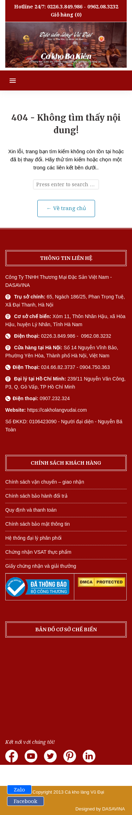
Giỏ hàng (62, 15)
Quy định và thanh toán (31, 510)
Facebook (25, 801)
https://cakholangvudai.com (57, 410)
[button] (8, 80)
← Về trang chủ (66, 208)
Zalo (19, 790)
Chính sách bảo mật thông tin (37, 524)
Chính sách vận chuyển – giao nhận (44, 482)
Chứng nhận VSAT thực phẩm (38, 552)
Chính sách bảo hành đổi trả (36, 496)
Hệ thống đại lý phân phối (33, 538)
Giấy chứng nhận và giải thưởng (40, 566)
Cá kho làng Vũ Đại (84, 792)
